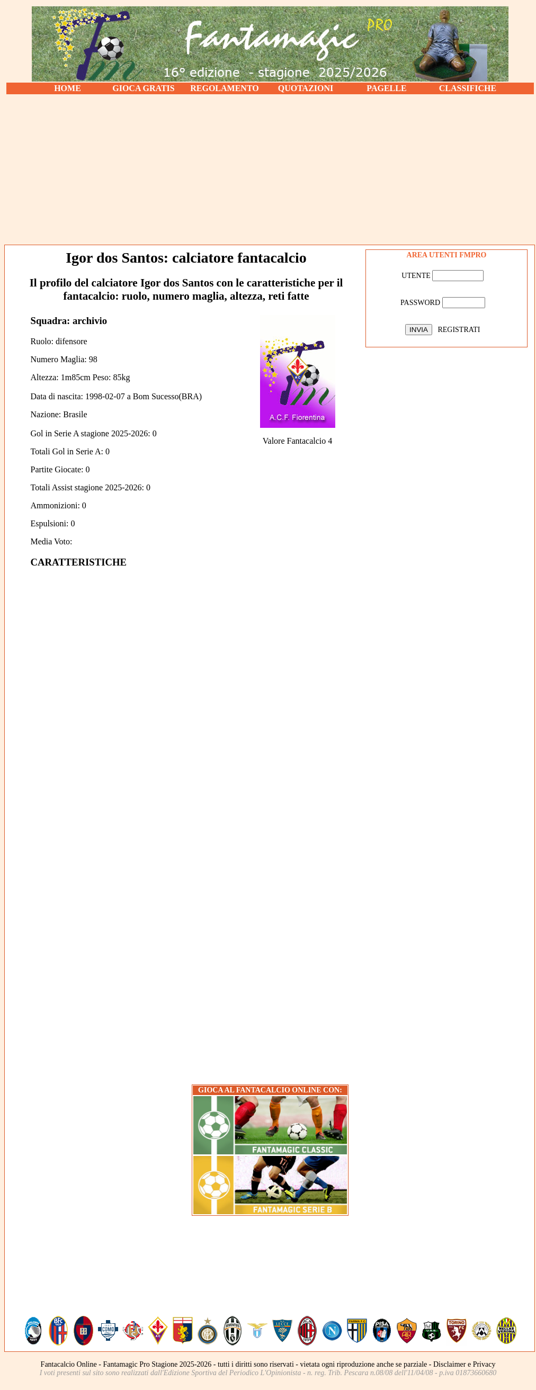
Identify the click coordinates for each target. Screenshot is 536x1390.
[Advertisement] (270, 169)
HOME (67, 88)
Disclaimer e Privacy (464, 1364)
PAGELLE (386, 88)
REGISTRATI (458, 330)
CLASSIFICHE (467, 88)
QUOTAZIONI (306, 88)
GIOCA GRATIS (143, 88)
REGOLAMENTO (224, 88)
